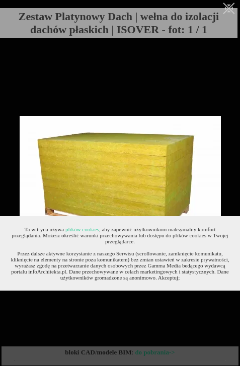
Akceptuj (168, 277)
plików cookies (82, 229)
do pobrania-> (155, 352)
